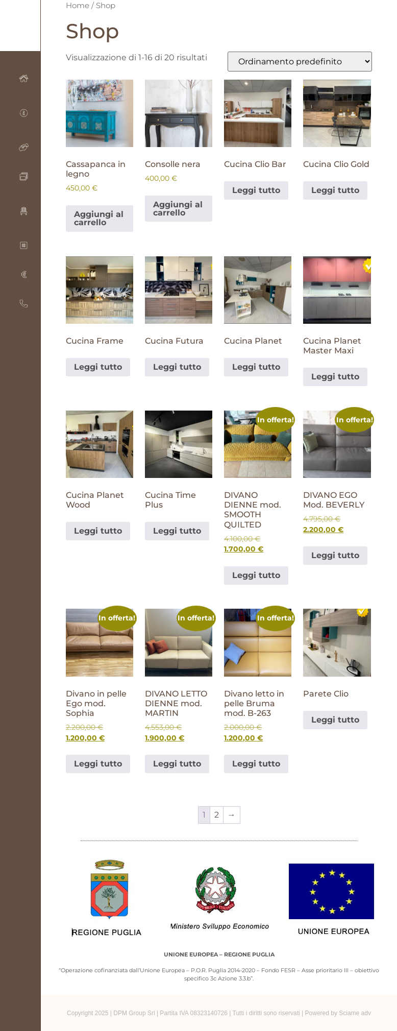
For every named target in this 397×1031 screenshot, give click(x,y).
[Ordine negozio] (300, 61)
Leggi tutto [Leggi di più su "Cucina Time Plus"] (177, 531)
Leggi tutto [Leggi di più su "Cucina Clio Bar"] (256, 190)
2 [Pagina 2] (216, 815)
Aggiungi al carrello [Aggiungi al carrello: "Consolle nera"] (178, 209)
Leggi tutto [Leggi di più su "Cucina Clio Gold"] (335, 190)
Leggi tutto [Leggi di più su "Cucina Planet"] (256, 367)
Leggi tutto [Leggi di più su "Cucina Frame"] (98, 367)
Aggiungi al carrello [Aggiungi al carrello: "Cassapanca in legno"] (98, 218)
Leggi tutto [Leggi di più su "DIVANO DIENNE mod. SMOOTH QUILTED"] (256, 575)
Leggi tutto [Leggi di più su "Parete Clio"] (335, 720)
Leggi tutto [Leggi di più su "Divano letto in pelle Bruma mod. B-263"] (256, 764)
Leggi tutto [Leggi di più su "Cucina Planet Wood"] (98, 531)
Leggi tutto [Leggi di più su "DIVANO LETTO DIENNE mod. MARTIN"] (177, 764)
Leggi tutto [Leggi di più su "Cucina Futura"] (177, 367)
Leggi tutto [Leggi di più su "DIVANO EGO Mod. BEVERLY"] (335, 555)
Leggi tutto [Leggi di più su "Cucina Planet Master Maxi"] (335, 376)
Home (77, 5)
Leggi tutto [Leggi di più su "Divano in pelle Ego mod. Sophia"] (98, 764)
